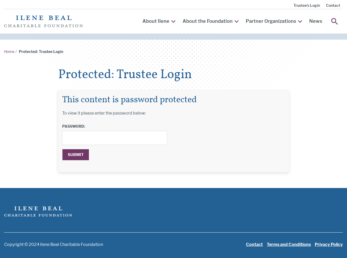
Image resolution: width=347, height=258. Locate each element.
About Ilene (158, 21)
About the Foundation (211, 21)
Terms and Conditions (289, 244)
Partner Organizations (274, 21)
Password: (73, 126)
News (315, 21)
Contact (333, 5)
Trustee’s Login (306, 5)
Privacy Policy (329, 244)
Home (9, 51)
